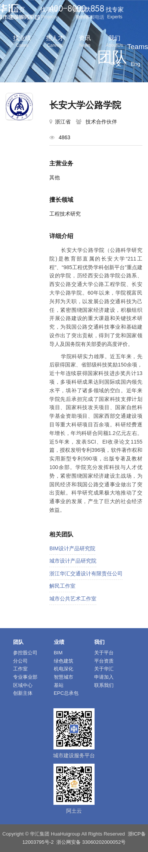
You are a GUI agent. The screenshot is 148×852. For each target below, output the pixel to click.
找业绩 (22, 42)
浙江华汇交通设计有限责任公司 (86, 573)
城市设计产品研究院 (72, 561)
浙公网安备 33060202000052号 (91, 842)
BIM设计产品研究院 (72, 548)
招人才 (55, 42)
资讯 (85, 42)
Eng (135, 64)
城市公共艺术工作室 (72, 599)
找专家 (115, 13)
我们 (114, 42)
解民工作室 (62, 586)
